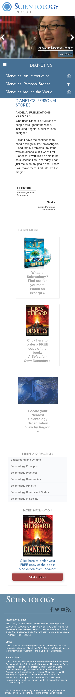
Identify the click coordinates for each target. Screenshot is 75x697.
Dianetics (27, 661)
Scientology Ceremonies (26, 479)
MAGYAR (40, 629)
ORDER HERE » (37, 577)
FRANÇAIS (21, 627)
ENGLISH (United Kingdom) (49, 623)
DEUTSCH (29, 629)
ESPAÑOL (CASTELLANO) (41, 632)
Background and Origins (26, 459)
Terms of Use (41, 693)
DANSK (9, 627)
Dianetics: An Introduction (27, 76)
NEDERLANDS (14, 629)
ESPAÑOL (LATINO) (16, 632)
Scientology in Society (24, 498)
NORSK (51, 629)
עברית (32, 626)
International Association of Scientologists (33, 670)
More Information (14, 651)
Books (47, 648)
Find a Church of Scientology (48, 651)
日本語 (41, 627)
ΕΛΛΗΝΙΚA (62, 632)
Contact (28, 651)
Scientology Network (44, 661)
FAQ (40, 648)
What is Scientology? (26, 664)
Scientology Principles (24, 466)
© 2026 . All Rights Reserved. (35, 690)
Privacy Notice (11, 693)
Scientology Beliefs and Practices (39, 645)
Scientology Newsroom (49, 664)
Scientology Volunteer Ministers (30, 669)
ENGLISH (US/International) (19, 623)
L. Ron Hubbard (13, 645)
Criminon (34, 674)
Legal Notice (56, 693)
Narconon (45, 674)
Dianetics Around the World (28, 92)
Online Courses (59, 648)
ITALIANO (11, 635)
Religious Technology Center (32, 667)
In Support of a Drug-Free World (34, 677)
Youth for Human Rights (33, 680)
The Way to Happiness (17, 674)
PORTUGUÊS (24, 635)
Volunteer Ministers (26, 648)
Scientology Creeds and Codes (30, 492)
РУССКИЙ (52, 627)
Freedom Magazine (45, 672)
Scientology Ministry (23, 485)
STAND (60, 672)
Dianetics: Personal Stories (27, 84)
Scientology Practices (24, 472)
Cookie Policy (26, 693)
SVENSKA (62, 629)
